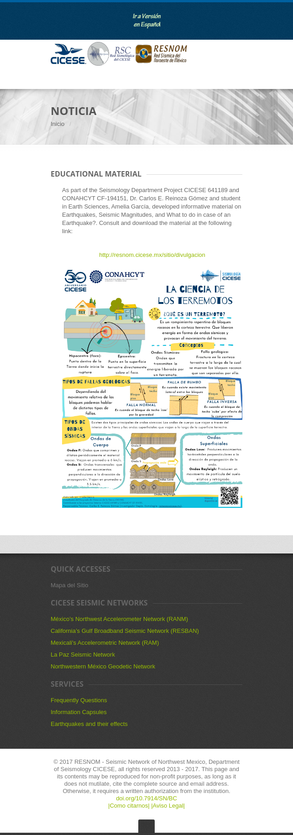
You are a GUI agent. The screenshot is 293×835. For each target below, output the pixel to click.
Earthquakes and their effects (89, 723)
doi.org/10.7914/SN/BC (146, 798)
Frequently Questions (79, 700)
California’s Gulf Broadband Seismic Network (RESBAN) (125, 630)
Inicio (57, 123)
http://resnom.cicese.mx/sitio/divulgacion (152, 254)
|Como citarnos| (129, 805)
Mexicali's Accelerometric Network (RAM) (105, 642)
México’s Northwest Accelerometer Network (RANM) (119, 619)
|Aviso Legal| (168, 805)
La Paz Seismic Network (83, 654)
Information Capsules (79, 712)
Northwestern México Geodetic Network (103, 666)
